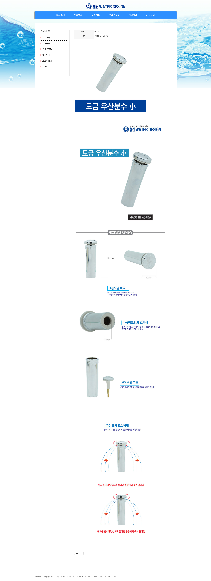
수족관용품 (114, 15)
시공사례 (133, 15)
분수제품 (95, 15)
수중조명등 (47, 49)
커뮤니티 (150, 15)
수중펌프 (78, 15)
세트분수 (46, 43)
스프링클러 (47, 61)
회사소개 (60, 15)
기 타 (44, 67)
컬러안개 (46, 55)
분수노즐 (46, 38)
